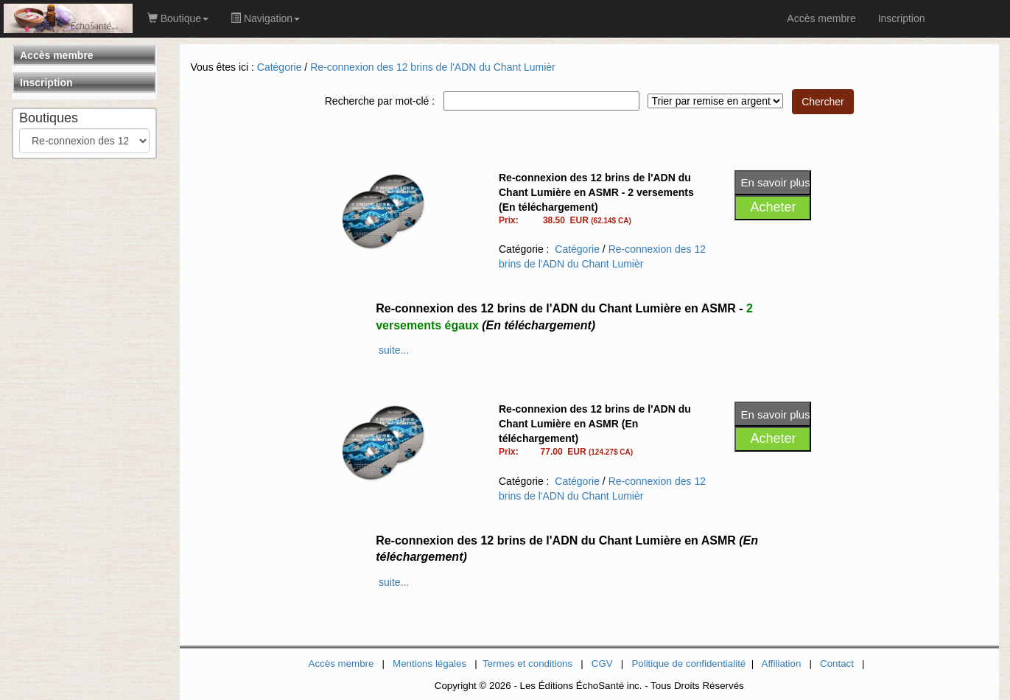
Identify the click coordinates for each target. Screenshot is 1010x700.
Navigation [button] (265, 18)
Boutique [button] (177, 18)
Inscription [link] (901, 18)
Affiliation (782, 663)
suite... (394, 350)
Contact (837, 663)
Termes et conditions (527, 663)
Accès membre (57, 55)
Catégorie (279, 67)
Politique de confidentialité (688, 663)
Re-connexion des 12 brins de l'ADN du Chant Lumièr (432, 67)
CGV (602, 663)
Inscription (46, 82)
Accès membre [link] (821, 18)
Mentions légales (429, 663)
